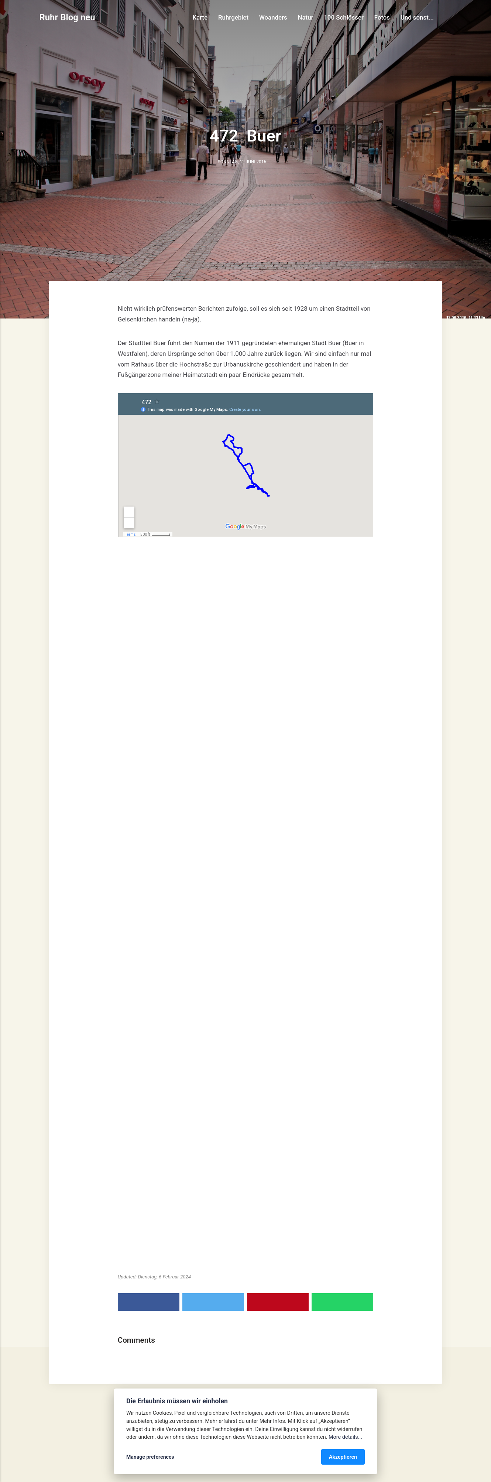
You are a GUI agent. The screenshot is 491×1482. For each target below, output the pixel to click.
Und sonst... (417, 17)
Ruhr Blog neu (67, 17)
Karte (199, 17)
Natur (305, 17)
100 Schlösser (344, 17)
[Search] (448, 17)
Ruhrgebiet (233, 17)
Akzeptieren (343, 1457)
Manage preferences (150, 1457)
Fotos (382, 17)
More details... (345, 1437)
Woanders (273, 17)
